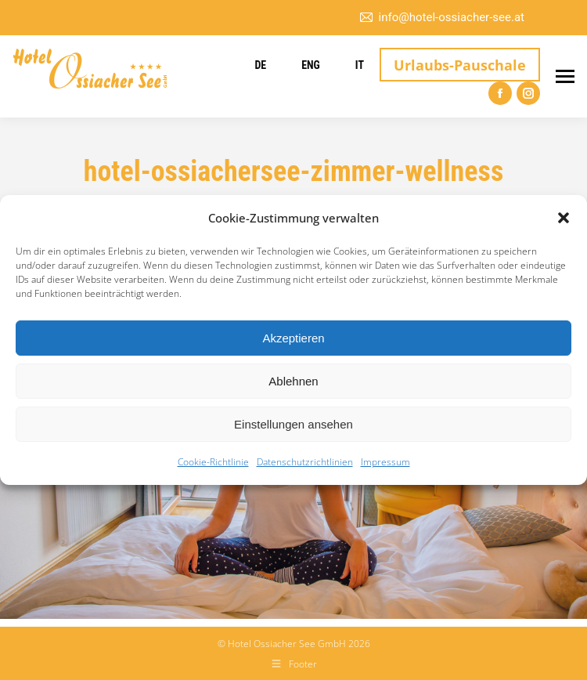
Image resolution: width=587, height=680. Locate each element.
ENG (310, 65)
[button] (563, 218)
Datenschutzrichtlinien (305, 461)
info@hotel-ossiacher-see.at (441, 17)
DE (260, 65)
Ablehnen (293, 381)
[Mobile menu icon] (565, 76)
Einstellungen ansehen (293, 424)
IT (359, 65)
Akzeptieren (293, 338)
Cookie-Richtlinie (213, 461)
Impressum (385, 461)
